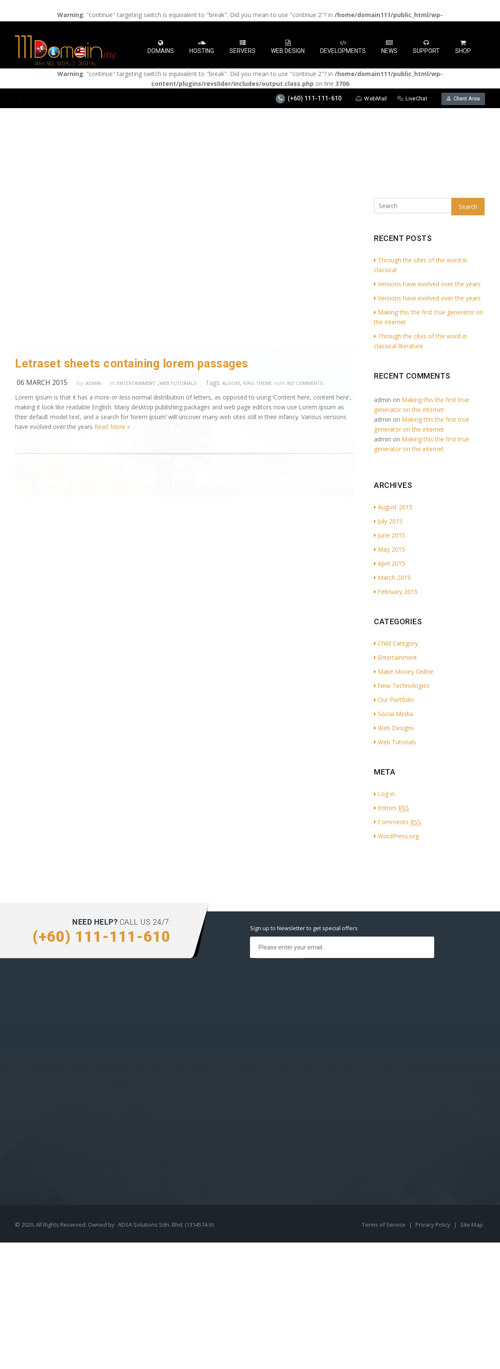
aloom (231, 383)
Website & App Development (177, 1038)
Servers (242, 47)
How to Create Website (169, 1123)
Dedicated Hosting (40, 1019)
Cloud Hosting (34, 1029)
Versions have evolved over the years (427, 284)
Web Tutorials (177, 383)
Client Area (463, 98)
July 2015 (388, 521)
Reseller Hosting (37, 1048)
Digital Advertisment (165, 1077)
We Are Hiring (278, 1075)
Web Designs (394, 728)
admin (93, 383)
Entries (391, 808)
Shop (463, 47)
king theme (257, 383)
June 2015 (389, 535)
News (389, 47)
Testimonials (277, 1085)
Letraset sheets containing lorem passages (131, 363)
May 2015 (389, 549)
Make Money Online (403, 671)
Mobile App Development (172, 1028)
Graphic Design (158, 1047)
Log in (384, 794)
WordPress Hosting (41, 1038)
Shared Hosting (36, 1068)
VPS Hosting (32, 1058)
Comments (397, 822)
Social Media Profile (164, 1067)
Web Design (288, 47)
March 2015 (392, 577)
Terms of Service (384, 1224)
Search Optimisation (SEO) (173, 1057)
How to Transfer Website (172, 1132)
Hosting (201, 47)
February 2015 (396, 592)
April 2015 (389, 563)
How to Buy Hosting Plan (172, 1142)
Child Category (396, 643)
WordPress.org (396, 836)
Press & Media (279, 1065)
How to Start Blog (162, 1152)
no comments (305, 383)
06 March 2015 (42, 382)
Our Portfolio (394, 700)
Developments (343, 47)
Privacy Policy (433, 1224)
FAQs (266, 1055)
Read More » (112, 427)
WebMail (371, 98)
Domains (160, 47)
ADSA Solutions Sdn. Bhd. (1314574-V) (166, 1224)
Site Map (471, 1224)
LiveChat (412, 98)
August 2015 (393, 507)
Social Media (393, 714)
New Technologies (401, 686)
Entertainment (136, 383)
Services (270, 1045)
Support (426, 47)
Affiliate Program (282, 1094)
